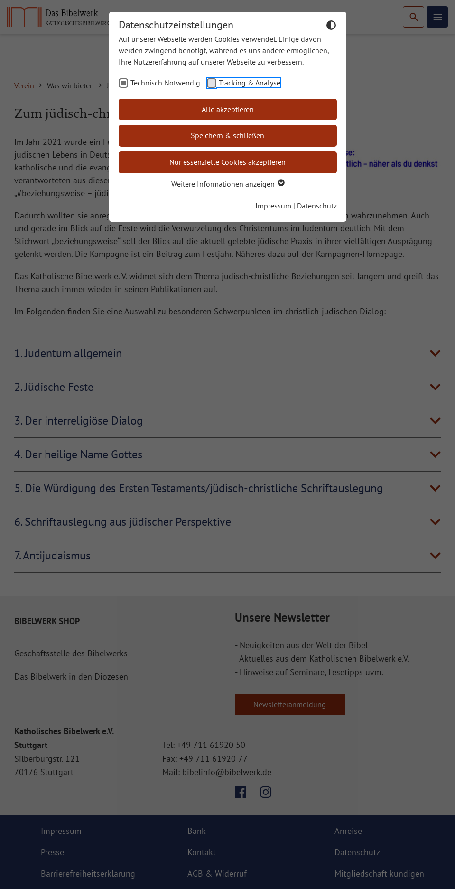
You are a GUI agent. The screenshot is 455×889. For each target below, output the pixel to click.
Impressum (273, 205)
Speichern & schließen (227, 135)
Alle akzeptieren (228, 109)
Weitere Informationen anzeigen (227, 184)
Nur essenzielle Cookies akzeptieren (227, 162)
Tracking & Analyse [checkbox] (249, 82)
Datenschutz (317, 205)
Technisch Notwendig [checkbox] (165, 82)
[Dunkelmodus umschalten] (331, 27)
